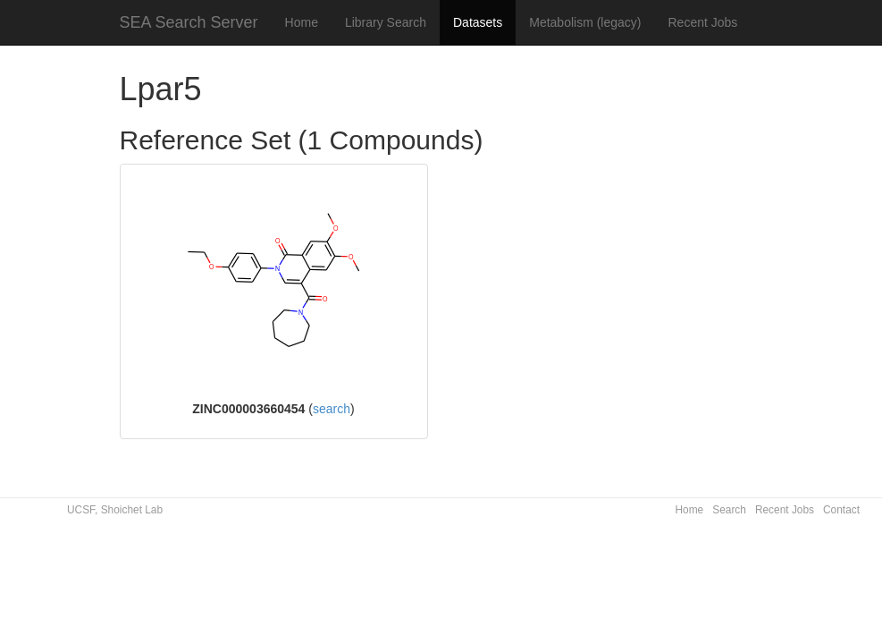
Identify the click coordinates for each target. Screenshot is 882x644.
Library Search (385, 22)
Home (301, 22)
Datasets (477, 22)
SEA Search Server (189, 22)
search (331, 409)
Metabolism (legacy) (585, 22)
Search (729, 510)
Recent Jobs (703, 22)
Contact (841, 510)
